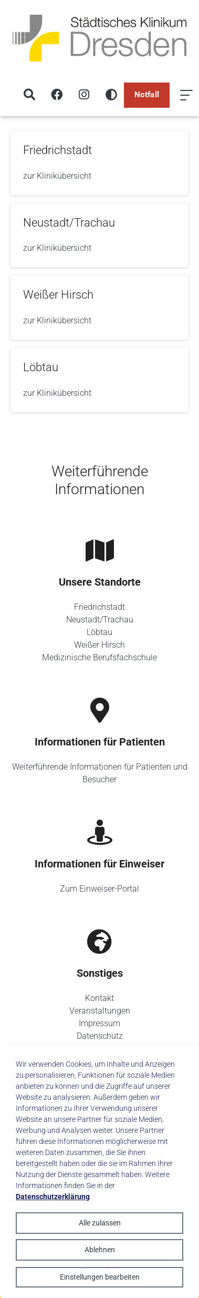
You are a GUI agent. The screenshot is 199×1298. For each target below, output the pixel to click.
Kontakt (99, 998)
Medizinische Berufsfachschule (99, 657)
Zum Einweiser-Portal (99, 889)
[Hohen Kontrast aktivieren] (111, 95)
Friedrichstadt (99, 607)
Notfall (146, 94)
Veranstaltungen (99, 1011)
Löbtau (99, 632)
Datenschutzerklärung (53, 1196)
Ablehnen (100, 1249)
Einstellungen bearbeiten (100, 1277)
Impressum (99, 1023)
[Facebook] (56, 95)
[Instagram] (84, 95)
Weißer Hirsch (99, 645)
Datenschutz (100, 1036)
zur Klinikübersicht (57, 176)
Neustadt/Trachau (99, 620)
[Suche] (29, 95)
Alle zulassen (100, 1223)
